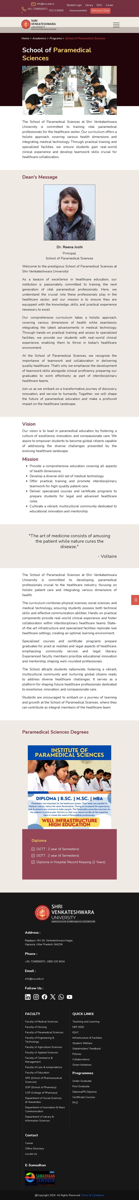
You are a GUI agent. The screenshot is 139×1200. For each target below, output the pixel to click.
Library (89, 5)
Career (109, 5)
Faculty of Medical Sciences (41, 1021)
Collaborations (81, 1059)
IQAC (99, 5)
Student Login (74, 5)
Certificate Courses (83, 1097)
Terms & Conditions (92, 1195)
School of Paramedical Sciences (85, 38)
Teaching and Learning (85, 1021)
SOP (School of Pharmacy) (40, 1087)
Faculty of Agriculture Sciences (43, 1047)
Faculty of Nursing (36, 1027)
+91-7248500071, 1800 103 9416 (45, 961)
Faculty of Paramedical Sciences (44, 1032)
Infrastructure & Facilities (87, 1038)
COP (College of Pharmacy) (41, 1092)
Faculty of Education (37, 1072)
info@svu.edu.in (34, 979)
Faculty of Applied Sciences (41, 1052)
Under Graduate (82, 1081)
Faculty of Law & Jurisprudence (43, 1067)
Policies (76, 1054)
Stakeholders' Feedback (86, 1048)
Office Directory (34, 1148)
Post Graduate (81, 1086)
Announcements (78, 10)
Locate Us (31, 1154)
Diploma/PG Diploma (84, 1092)
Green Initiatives (82, 1065)
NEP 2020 (78, 1027)
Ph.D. (75, 1102)
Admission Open (100, 10)
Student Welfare (82, 1043)
